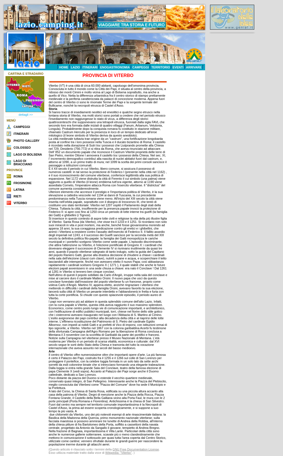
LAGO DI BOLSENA (28, 154)
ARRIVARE (194, 67)
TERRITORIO (160, 67)
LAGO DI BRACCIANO (23, 162)
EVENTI (178, 67)
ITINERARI (90, 67)
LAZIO (75, 67)
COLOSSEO (22, 147)
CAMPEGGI (140, 67)
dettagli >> (26, 114)
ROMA (18, 176)
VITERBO (20, 203)
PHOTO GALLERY (27, 140)
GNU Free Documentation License (135, 449)
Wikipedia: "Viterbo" (118, 452)
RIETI (17, 196)
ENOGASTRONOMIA (115, 67)
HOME (63, 67)
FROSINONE (23, 183)
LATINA (19, 189)
